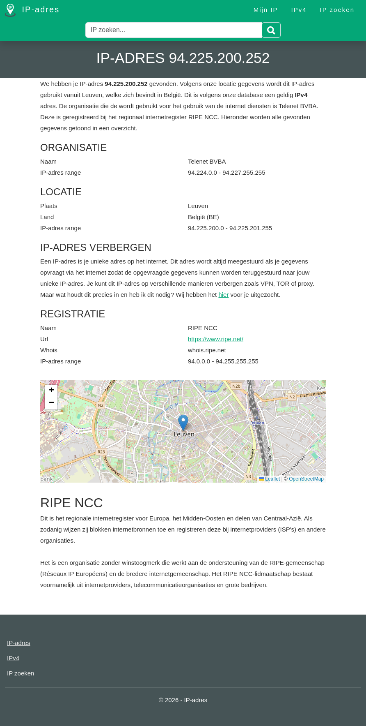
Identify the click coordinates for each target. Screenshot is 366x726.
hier (223, 294)
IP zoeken (337, 9)
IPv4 (299, 9)
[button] (183, 422)
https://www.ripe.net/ (215, 338)
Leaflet (269, 479)
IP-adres (32, 10)
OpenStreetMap (306, 479)
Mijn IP (266, 9)
